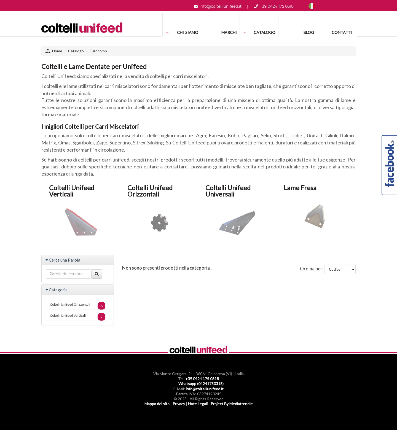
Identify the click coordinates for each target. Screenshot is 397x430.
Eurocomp (98, 51)
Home (57, 51)
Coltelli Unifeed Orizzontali (77, 306)
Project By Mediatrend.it (232, 403)
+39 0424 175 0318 (277, 6)
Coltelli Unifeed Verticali (77, 317)
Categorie (58, 289)
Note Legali (198, 403)
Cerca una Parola (64, 259)
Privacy (179, 403)
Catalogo (76, 51)
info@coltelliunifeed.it (221, 6)
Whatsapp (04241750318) (201, 383)
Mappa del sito (157, 403)
